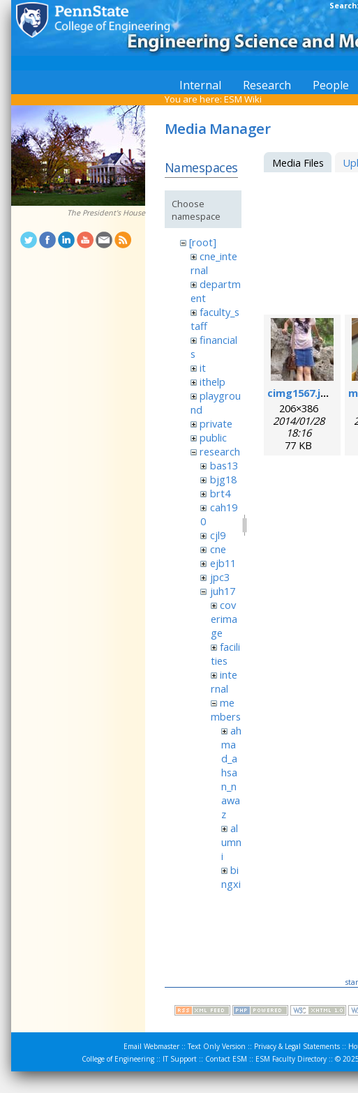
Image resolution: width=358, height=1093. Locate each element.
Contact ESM (226, 1059)
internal (224, 681)
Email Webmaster (151, 1046)
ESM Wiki (243, 99)
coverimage (224, 619)
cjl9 (217, 535)
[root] (202, 242)
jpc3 (220, 577)
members (226, 709)
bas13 (224, 465)
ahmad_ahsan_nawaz (231, 772)
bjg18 (223, 479)
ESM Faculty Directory (291, 1059)
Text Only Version (217, 1046)
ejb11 (223, 563)
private (216, 423)
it (203, 368)
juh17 (222, 591)
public (213, 437)
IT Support (180, 1059)
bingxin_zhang (231, 891)
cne (218, 549)
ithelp (212, 382)
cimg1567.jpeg (303, 393)
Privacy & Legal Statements (297, 1046)
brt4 (220, 493)
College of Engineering (118, 1059)
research (220, 451)
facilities (225, 654)
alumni (231, 842)
